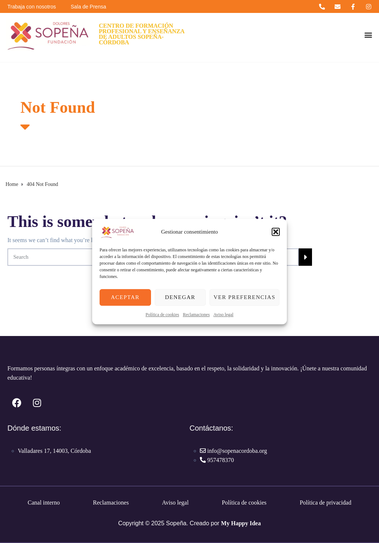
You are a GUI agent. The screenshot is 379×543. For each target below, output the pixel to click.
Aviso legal (224, 314)
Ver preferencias (244, 297)
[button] (275, 231)
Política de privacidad (326, 502)
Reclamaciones (196, 314)
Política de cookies (162, 314)
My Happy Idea (241, 523)
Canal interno (44, 502)
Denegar (180, 297)
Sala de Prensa (88, 7)
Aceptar (125, 297)
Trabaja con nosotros (31, 7)
